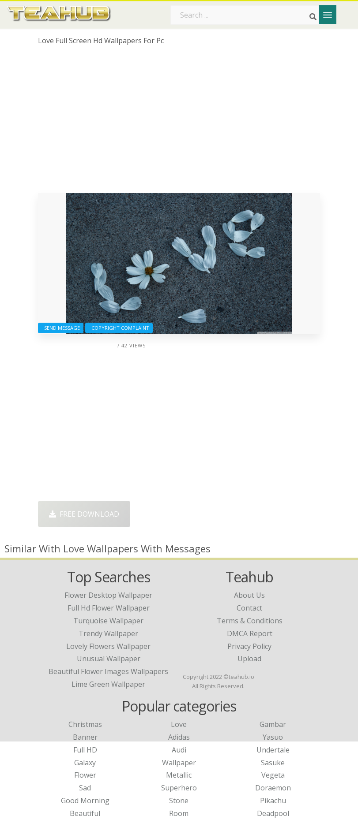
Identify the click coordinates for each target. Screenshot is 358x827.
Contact (249, 608)
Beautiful (85, 813)
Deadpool (273, 813)
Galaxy (85, 762)
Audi (179, 750)
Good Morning (85, 800)
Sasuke (273, 762)
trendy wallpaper (108, 633)
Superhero (179, 788)
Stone (178, 800)
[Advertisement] (179, 122)
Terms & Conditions (250, 621)
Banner (85, 737)
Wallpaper (179, 762)
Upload (249, 658)
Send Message (60, 327)
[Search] (313, 17)
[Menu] (327, 14)
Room (178, 813)
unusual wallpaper (108, 658)
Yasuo (273, 737)
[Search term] (246, 15)
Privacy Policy (249, 646)
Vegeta (273, 775)
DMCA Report (249, 633)
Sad (85, 788)
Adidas (179, 737)
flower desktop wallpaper (108, 595)
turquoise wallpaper (108, 621)
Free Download (84, 514)
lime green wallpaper (108, 684)
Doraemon (273, 788)
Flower (85, 775)
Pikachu (273, 800)
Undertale (273, 750)
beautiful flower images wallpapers (108, 671)
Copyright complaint (119, 327)
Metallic (179, 775)
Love (179, 724)
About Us (249, 595)
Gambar (273, 724)
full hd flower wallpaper (109, 608)
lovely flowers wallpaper (108, 646)
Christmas (85, 724)
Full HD (85, 750)
